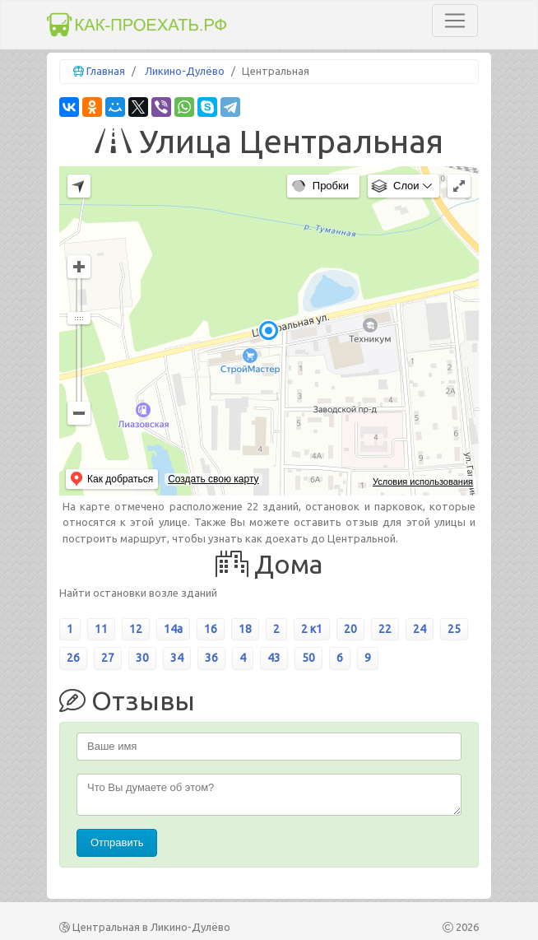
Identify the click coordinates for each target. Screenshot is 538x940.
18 (245, 628)
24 (419, 628)
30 (142, 657)
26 (73, 657)
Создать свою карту (213, 479)
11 (101, 628)
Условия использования (423, 481)
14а (173, 628)
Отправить (116, 842)
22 (385, 628)
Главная (105, 71)
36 (211, 657)
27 (107, 657)
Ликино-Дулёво (185, 71)
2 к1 (311, 628)
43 (274, 657)
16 (210, 628)
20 (350, 628)
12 (135, 628)
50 (308, 657)
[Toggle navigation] (455, 20)
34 (176, 657)
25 (454, 628)
